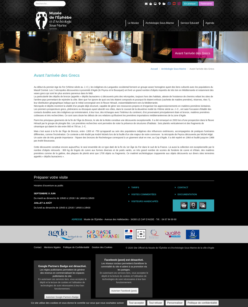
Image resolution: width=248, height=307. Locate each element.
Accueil (154, 69)
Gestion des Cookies (102, 247)
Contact (183, 187)
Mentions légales (52, 247)
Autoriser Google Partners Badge (62, 297)
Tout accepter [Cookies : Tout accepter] (136, 302)
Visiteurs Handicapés (144, 201)
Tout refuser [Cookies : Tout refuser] (155, 302)
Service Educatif (189, 23)
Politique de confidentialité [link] (202, 302)
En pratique (190, 3)
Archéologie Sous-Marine (160, 23)
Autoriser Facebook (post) (124, 290)
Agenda (209, 23)
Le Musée (133, 23)
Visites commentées (143, 194)
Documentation (187, 194)
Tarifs (135, 187)
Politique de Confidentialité (76, 247)
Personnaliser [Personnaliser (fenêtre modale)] (175, 302)
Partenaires (206, 3)
